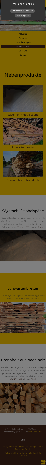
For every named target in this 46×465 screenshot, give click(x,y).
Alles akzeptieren (23, 16)
